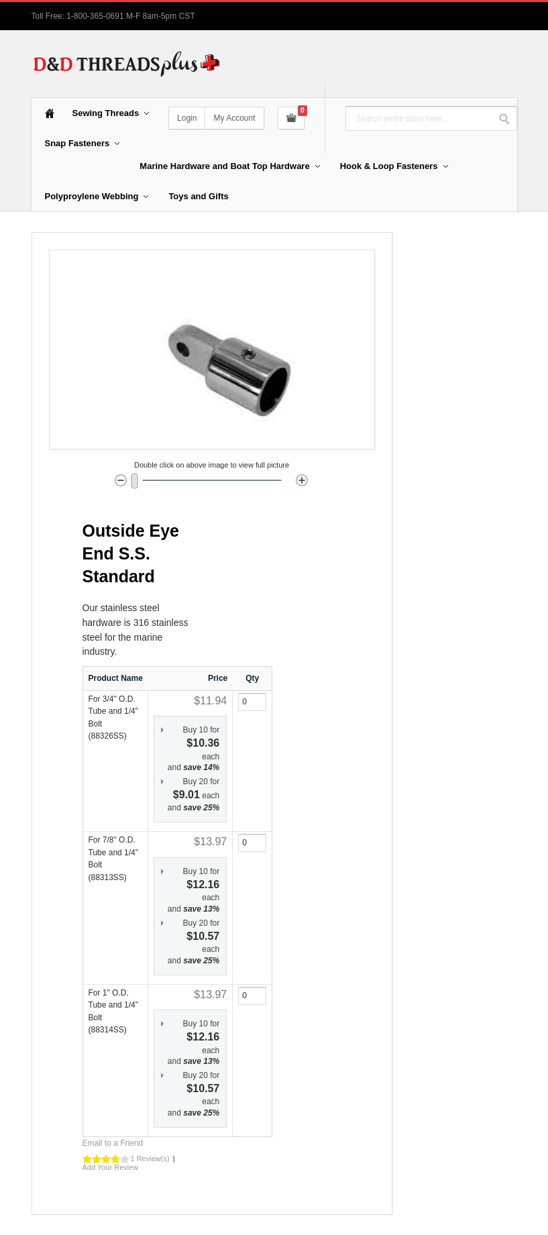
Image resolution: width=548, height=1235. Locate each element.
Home (50, 113)
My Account (234, 118)
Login (187, 118)
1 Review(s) (150, 1159)
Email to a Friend (113, 1143)
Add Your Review (111, 1167)
